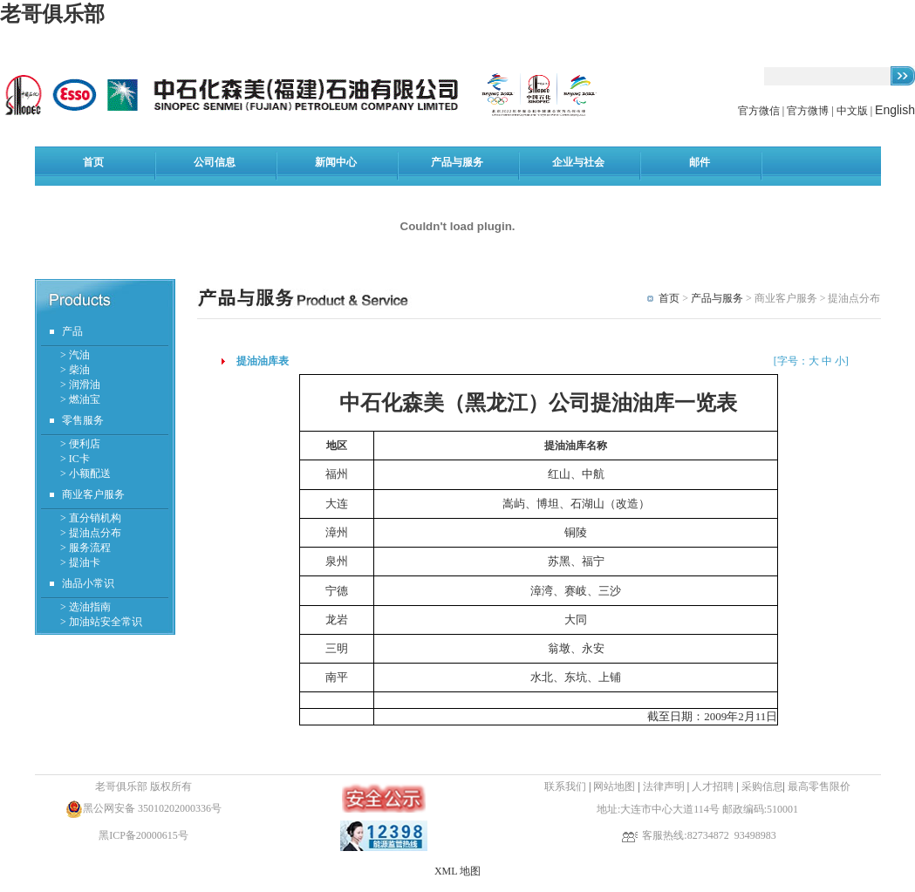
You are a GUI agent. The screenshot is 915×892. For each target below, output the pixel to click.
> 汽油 (75, 355)
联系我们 (565, 786)
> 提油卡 (80, 562)
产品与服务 (717, 298)
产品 (72, 331)
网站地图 (614, 786)
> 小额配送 (85, 473)
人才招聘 (714, 786)
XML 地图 (457, 871)
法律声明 (664, 786)
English (895, 110)
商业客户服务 (93, 494)
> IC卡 (75, 459)
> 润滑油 (80, 384)
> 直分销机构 (90, 518)
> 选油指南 (85, 607)
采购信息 (762, 786)
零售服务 (83, 420)
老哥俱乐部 (52, 14)
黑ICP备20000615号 (143, 835)
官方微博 (807, 111)
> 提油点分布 (90, 533)
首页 (669, 298)
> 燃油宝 (80, 399)
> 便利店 (80, 444)
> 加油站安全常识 (101, 622)
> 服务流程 (85, 547)
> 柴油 (75, 370)
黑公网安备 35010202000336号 (152, 808)
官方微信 (760, 111)
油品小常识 (88, 583)
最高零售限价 (819, 786)
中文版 (852, 111)
